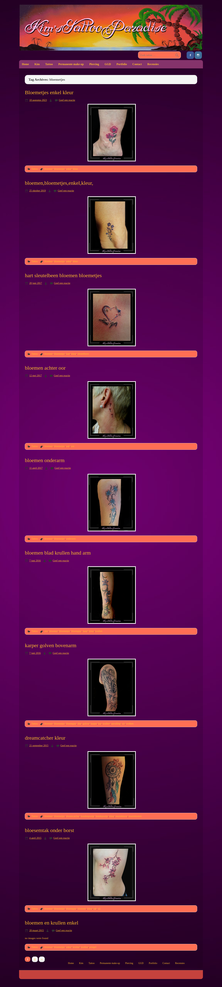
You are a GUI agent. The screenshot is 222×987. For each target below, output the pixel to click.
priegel (92, 947)
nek (68, 446)
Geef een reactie (67, 100)
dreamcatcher (72, 816)
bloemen (48, 168)
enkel (68, 168)
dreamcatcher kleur (45, 738)
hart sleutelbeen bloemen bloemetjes (63, 275)
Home (25, 64)
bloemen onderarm (45, 460)
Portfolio (121, 64)
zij (99, 908)
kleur (75, 168)
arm (46, 631)
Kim (37, 64)
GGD (108, 64)
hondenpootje (88, 816)
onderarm (71, 538)
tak (95, 908)
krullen (98, 631)
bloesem (82, 908)
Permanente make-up (71, 64)
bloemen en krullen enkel (51, 923)
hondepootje (102, 816)
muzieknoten (135, 816)
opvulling (116, 723)
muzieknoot (121, 816)
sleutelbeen (83, 353)
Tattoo (49, 64)
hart (68, 353)
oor (72, 446)
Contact (137, 64)
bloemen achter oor (45, 368)
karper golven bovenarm (50, 645)
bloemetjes (59, 168)
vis (123, 723)
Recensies (153, 64)
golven (86, 723)
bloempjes (76, 631)
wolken (130, 723)
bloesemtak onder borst (49, 830)
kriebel (76, 947)
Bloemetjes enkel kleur (49, 92)
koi (99, 723)
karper (94, 723)
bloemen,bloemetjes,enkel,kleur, (59, 183)
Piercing (94, 64)
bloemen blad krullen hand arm (58, 553)
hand (85, 631)
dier (80, 723)
